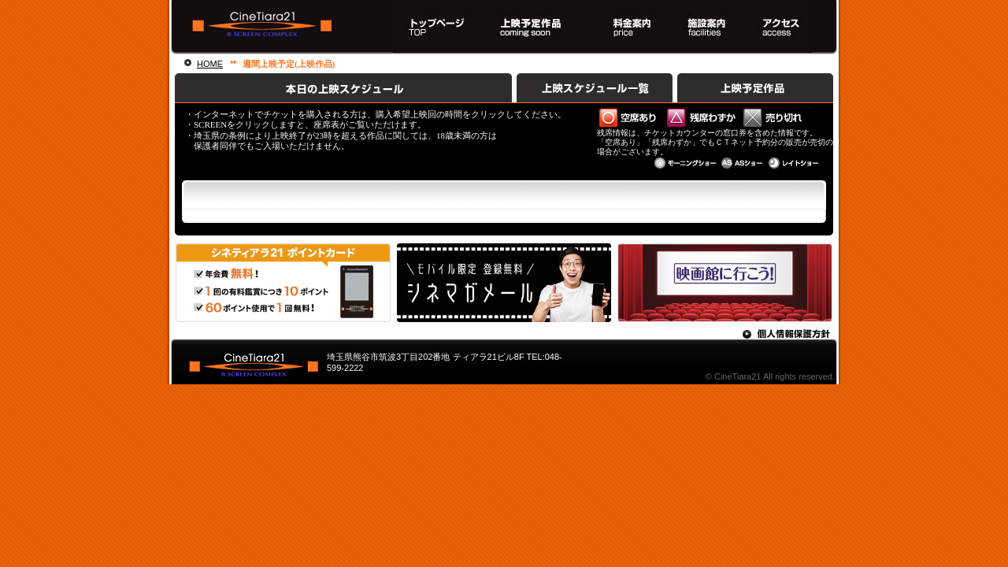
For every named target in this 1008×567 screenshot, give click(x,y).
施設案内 (705, 27)
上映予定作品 (755, 88)
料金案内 (627, 27)
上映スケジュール (534, 27)
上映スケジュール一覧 (595, 88)
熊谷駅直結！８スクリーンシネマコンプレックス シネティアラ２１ (274, 27)
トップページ (436, 27)
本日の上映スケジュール (337, 88)
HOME (210, 64)
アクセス (783, 27)
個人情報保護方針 (786, 333)
